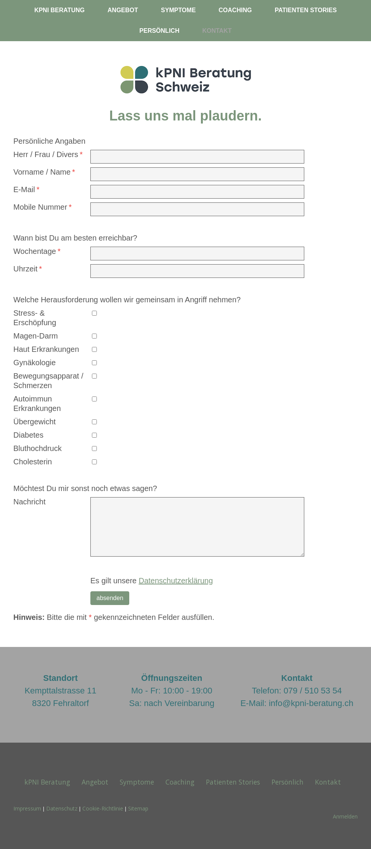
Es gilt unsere (151, 580)
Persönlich (160, 30)
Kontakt (216, 30)
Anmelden (345, 816)
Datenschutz (61, 808)
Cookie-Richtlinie (102, 808)
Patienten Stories (306, 10)
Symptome (178, 10)
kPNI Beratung (59, 10)
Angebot (123, 10)
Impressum (27, 808)
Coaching (235, 10)
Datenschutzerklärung (176, 580)
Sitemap (138, 808)
